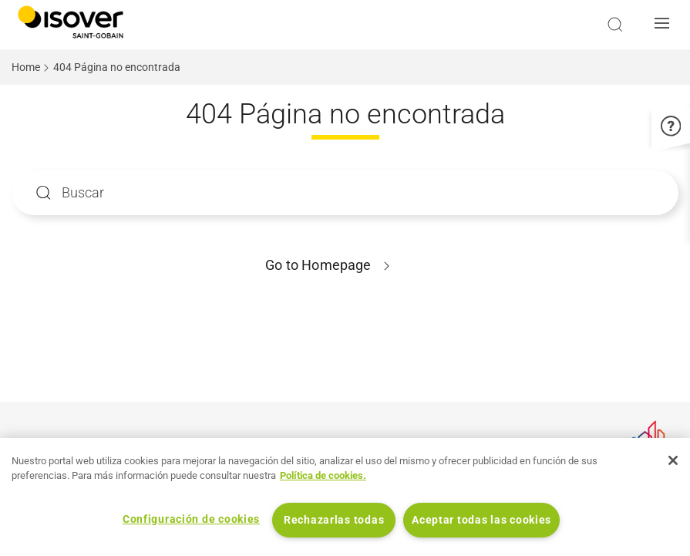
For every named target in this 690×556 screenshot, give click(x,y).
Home (26, 67)
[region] (345, 497)
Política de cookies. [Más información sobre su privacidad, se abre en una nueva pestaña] (323, 475)
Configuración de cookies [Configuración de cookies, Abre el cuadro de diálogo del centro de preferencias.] (191, 519)
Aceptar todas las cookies (481, 520)
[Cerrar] (673, 460)
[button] (666, 25)
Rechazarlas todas (334, 520)
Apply (43, 192)
